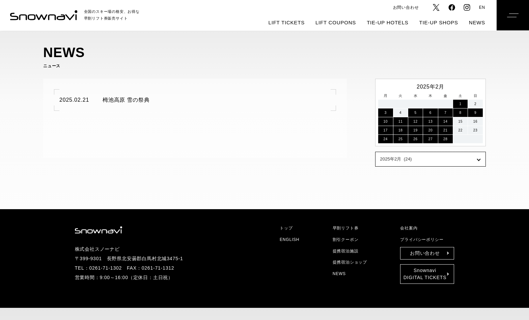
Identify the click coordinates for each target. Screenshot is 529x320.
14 (445, 121)
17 (385, 130)
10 (385, 121)
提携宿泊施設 (346, 251)
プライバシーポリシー (420, 239)
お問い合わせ (406, 7)
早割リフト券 (345, 228)
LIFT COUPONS (341, 22)
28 (445, 139)
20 (430, 130)
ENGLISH (289, 239)
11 (400, 121)
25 (400, 139)
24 (385, 139)
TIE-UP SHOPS (440, 22)
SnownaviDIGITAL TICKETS (424, 274)
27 (430, 139)
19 (415, 130)
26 (415, 139)
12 (415, 121)
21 (445, 130)
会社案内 (408, 228)
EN (482, 7)
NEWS (477, 22)
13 (430, 121)
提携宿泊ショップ (349, 262)
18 (400, 130)
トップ (285, 228)
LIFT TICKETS (293, 22)
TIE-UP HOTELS (391, 22)
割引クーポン (345, 239)
